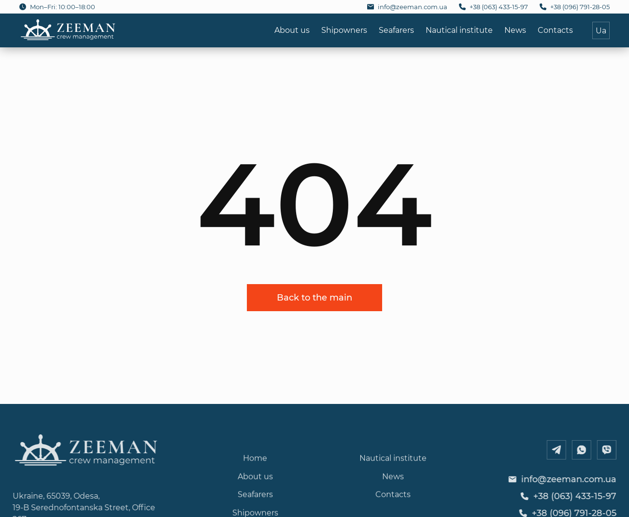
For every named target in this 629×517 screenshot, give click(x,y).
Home (255, 471)
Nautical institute (459, 30)
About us (292, 30)
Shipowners (344, 30)
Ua (601, 30)
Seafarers (396, 30)
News (515, 30)
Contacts (555, 30)
